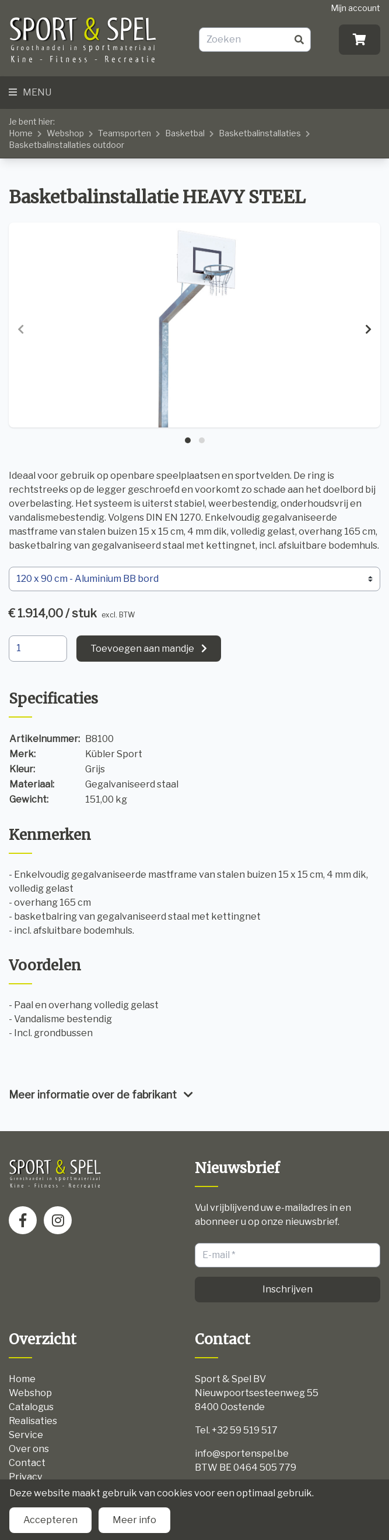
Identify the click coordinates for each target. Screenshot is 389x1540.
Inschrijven (287, 1289)
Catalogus (31, 1406)
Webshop (65, 133)
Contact (27, 1462)
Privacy (25, 1476)
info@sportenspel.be (242, 1453)
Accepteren (50, 1519)
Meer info (134, 1519)
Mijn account (355, 8)
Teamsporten (124, 133)
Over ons (29, 1448)
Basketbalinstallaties (260, 133)
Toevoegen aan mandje (142, 648)
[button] (188, 440)
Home (21, 133)
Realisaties (33, 1420)
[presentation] (21, 330)
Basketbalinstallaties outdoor (66, 145)
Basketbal (185, 133)
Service (26, 1434)
